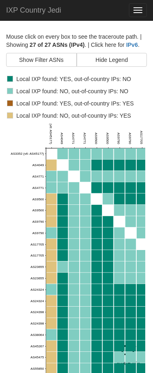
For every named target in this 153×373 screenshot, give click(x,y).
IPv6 (132, 45)
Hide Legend (111, 60)
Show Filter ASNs (41, 60)
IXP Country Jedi (33, 10)
